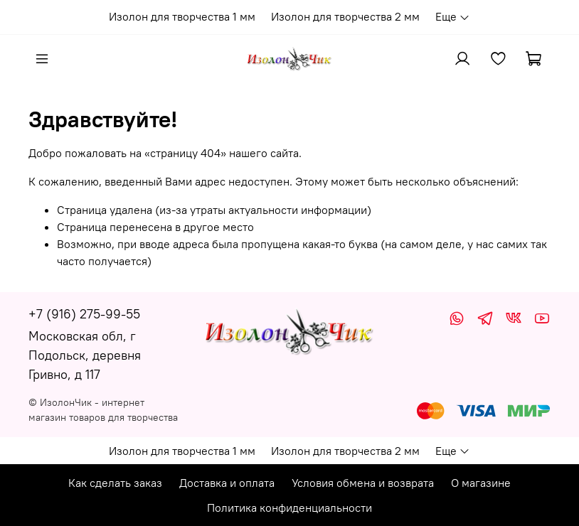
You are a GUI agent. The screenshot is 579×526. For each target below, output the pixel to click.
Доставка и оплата (227, 483)
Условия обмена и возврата (363, 483)
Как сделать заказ (115, 483)
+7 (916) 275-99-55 (84, 314)
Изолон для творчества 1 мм (182, 16)
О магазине (481, 483)
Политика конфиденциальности (289, 507)
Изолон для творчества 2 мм (345, 16)
